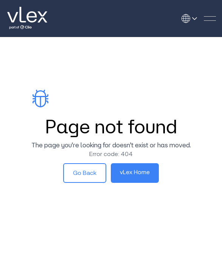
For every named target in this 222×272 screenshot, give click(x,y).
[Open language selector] (191, 18)
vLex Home (135, 172)
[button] (209, 18)
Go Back (84, 172)
